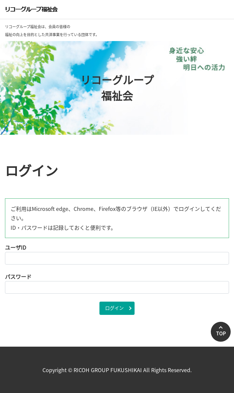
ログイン (114, 308)
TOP (221, 333)
